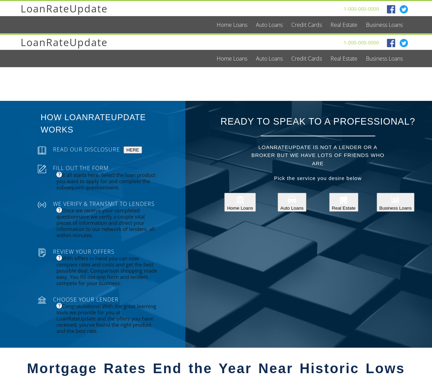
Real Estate (344, 202)
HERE (132, 150)
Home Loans (240, 202)
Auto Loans (291, 202)
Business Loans (395, 202)
